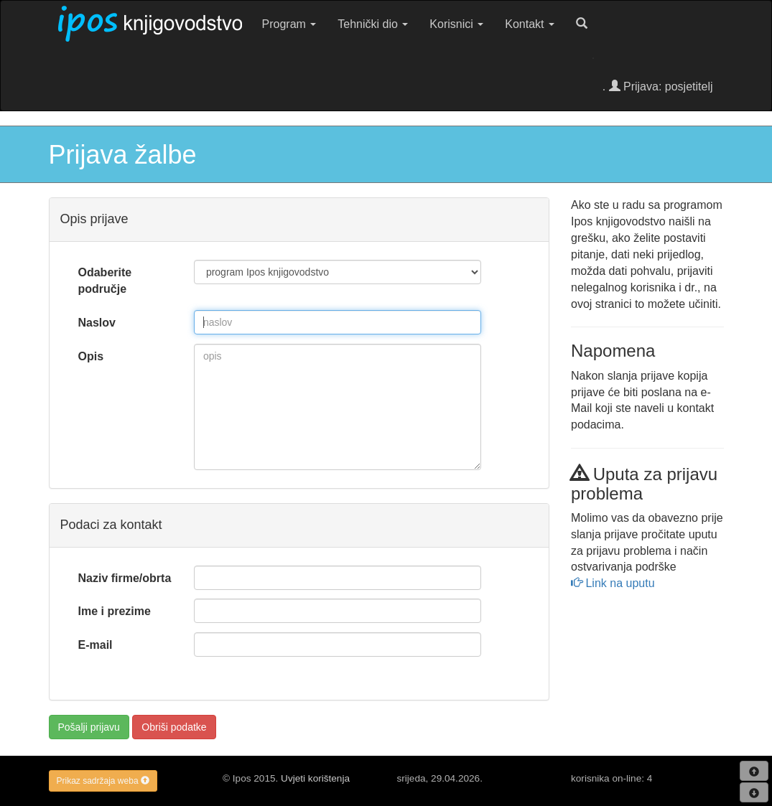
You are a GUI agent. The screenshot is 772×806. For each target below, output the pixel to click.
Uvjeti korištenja (315, 778)
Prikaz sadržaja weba (103, 781)
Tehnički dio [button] (373, 24)
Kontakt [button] (529, 24)
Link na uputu (613, 583)
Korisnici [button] (456, 24)
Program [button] (289, 24)
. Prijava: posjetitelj (658, 86)
